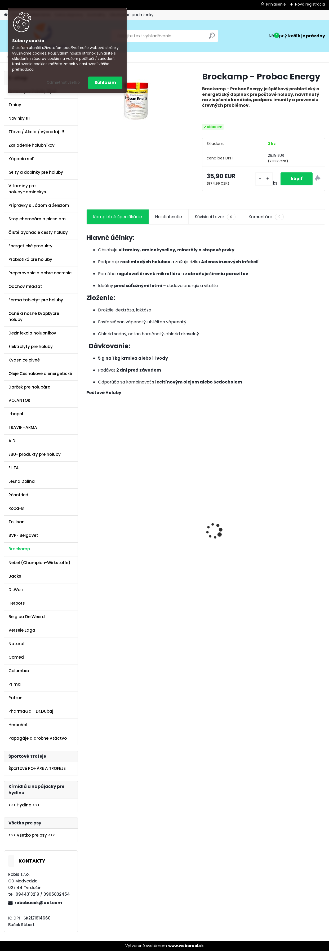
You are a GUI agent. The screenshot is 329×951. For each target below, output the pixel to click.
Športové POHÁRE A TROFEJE (37, 768)
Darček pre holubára (29, 387)
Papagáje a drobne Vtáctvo (37, 738)
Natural (16, 643)
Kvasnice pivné (24, 360)
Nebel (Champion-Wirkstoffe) (39, 562)
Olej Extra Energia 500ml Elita (108, 511)
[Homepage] (6, 15)
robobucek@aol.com (38, 903)
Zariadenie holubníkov (31, 145)
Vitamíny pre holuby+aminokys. (27, 189)
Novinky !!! (19, 118)
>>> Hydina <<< (24, 805)
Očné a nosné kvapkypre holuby (33, 316)
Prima (14, 684)
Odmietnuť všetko (63, 82)
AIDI (12, 441)
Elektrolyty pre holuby (30, 346)
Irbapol (15, 414)
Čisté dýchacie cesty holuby (38, 232)
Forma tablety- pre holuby (35, 300)
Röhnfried (18, 495)
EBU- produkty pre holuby (34, 454)
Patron (15, 697)
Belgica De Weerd (26, 616)
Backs (14, 576)
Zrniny (14, 105)
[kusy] (263, 179)
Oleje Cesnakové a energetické (40, 373)
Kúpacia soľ (21, 159)
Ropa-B (16, 508)
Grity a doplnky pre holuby (35, 172)
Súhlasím (105, 82)
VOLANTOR (19, 400)
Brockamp (19, 549)
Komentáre (265, 217)
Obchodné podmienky (132, 14)
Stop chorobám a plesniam (37, 219)
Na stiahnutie (168, 217)
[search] (212, 38)
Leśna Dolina (21, 481)
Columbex (18, 670)
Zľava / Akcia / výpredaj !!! (36, 132)
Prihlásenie (276, 4)
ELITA (13, 468)
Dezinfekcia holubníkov (32, 333)
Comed (16, 657)
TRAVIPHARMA (22, 427)
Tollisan (16, 522)
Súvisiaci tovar (215, 217)
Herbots (16, 603)
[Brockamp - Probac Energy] (136, 101)
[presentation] (89, 522)
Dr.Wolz (16, 589)
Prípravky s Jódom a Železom (38, 205)
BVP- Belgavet (23, 535)
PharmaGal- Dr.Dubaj (30, 711)
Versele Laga (21, 630)
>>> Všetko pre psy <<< (31, 835)
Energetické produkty (30, 246)
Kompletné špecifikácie (117, 217)
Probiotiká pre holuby (30, 259)
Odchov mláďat (25, 286)
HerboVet (18, 724)
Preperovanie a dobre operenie (40, 273)
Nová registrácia (310, 4)
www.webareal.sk (186, 945)
